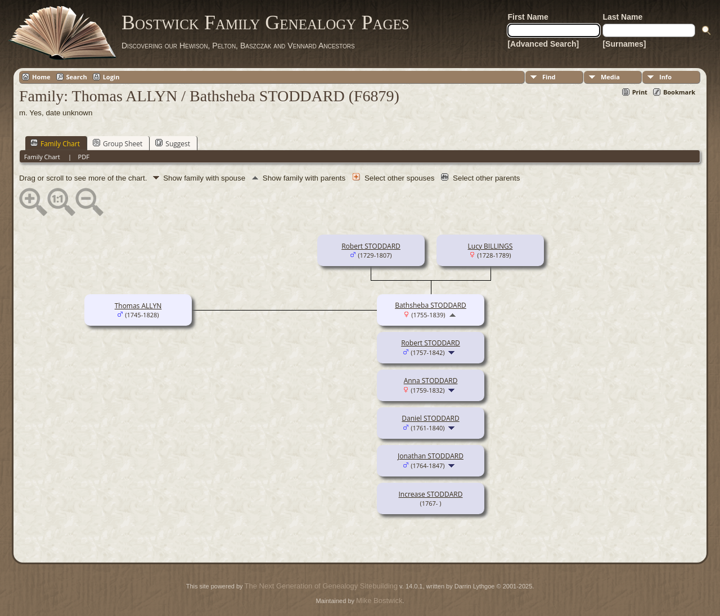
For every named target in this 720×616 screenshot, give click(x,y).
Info (665, 77)
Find (549, 77)
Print (639, 92)
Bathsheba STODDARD (430, 305)
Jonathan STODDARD (431, 456)
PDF (83, 156)
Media (610, 77)
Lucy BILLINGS (490, 246)
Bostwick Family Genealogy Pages (266, 22)
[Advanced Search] (543, 43)
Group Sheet (117, 143)
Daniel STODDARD (430, 418)
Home (41, 77)
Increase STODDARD (431, 494)
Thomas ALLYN (138, 306)
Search (76, 77)
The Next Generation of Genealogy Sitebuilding (321, 586)
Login (111, 77)
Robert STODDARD (370, 246)
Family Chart (55, 143)
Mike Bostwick (379, 600)
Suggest (172, 143)
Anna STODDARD (431, 380)
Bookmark (679, 92)
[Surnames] (624, 43)
